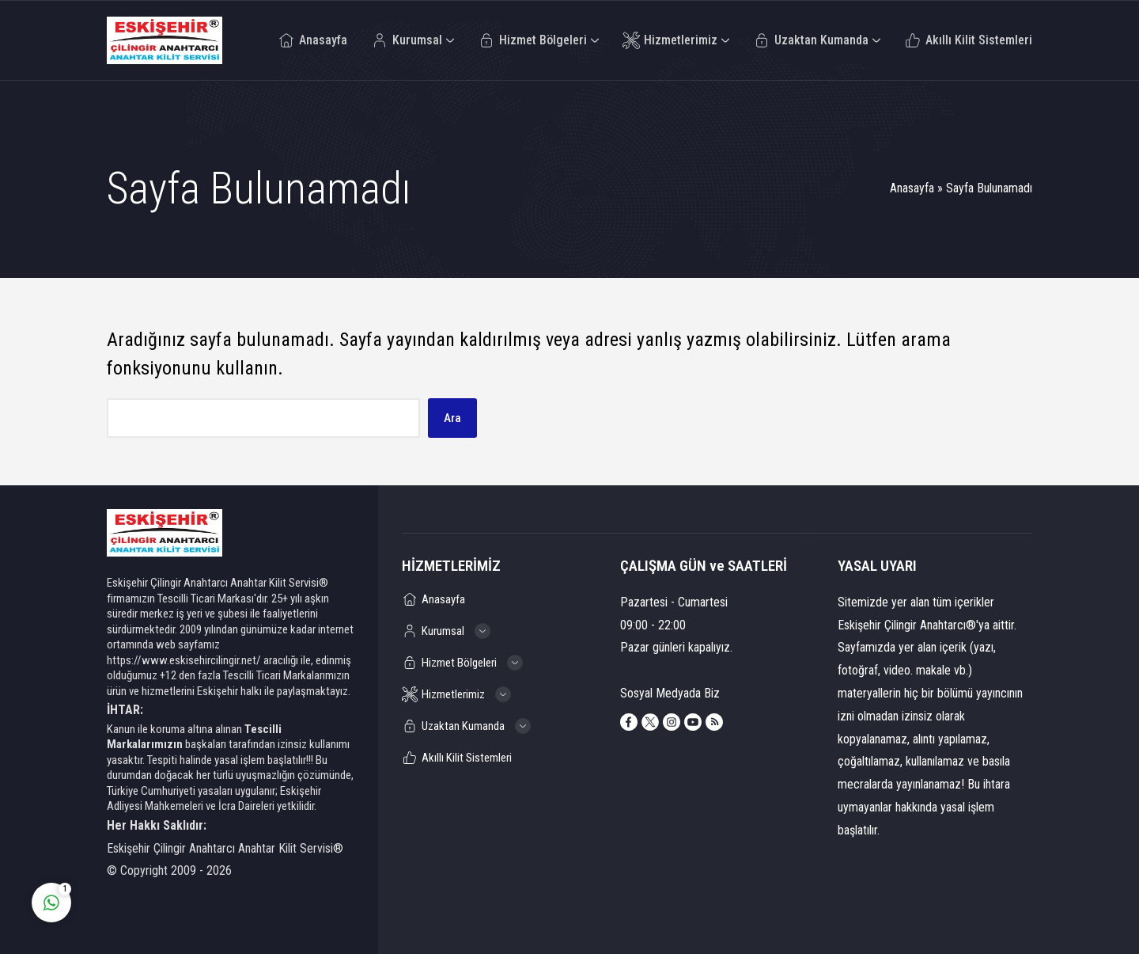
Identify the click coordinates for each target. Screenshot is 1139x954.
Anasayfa (912, 188)
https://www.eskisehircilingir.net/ (184, 660)
